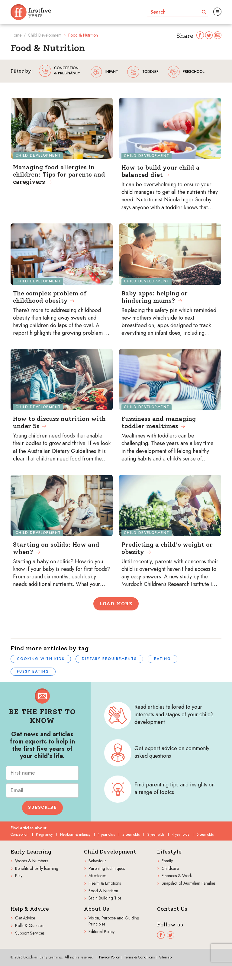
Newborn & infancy (75, 834)
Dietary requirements (109, 659)
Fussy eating (33, 671)
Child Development (44, 35)
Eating (162, 659)
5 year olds (205, 834)
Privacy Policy (109, 957)
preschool (186, 71)
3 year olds (155, 834)
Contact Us (172, 909)
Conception (19, 834)
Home (16, 35)
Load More (116, 604)
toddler (143, 71)
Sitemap (165, 957)
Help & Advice (30, 909)
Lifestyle (169, 852)
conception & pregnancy (59, 71)
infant (104, 71)
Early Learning (31, 852)
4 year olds (180, 834)
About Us (96, 909)
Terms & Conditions (139, 957)
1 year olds (106, 834)
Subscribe (42, 807)
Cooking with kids (41, 659)
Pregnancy (44, 834)
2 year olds (131, 834)
